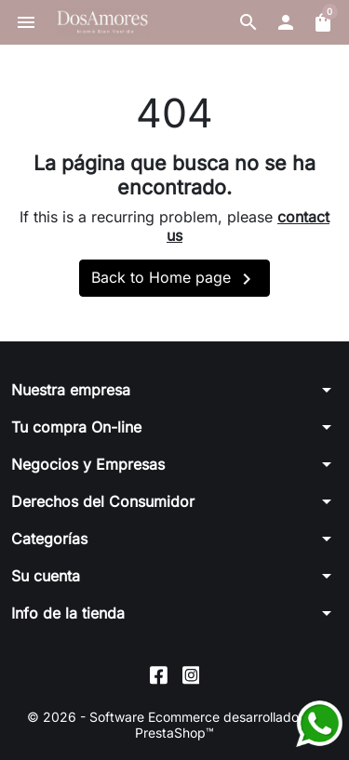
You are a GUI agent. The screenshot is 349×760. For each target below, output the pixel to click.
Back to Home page (174, 279)
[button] (248, 22)
